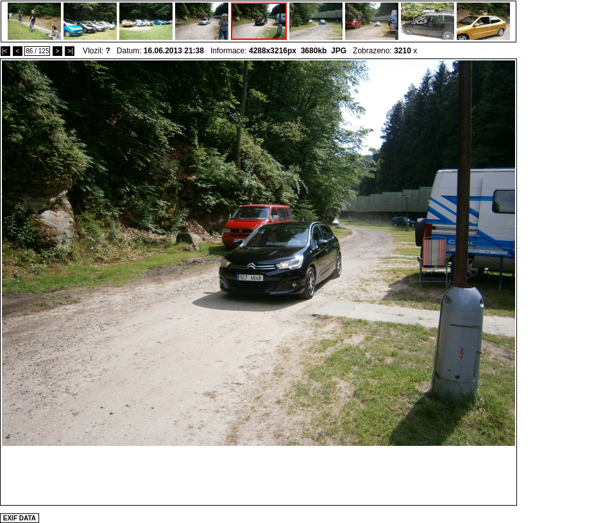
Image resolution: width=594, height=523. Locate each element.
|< (5, 51)
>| (69, 51)
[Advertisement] (258, 475)
